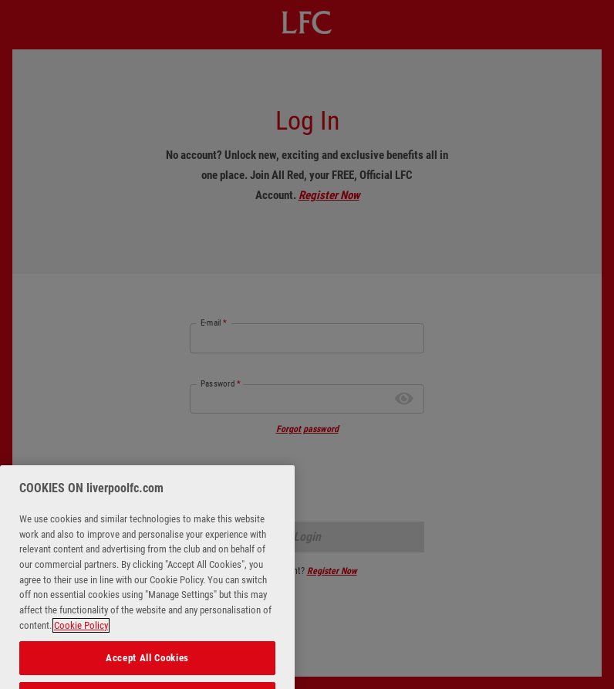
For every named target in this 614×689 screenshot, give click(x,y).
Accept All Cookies (147, 667)
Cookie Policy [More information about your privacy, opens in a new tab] (81, 635)
